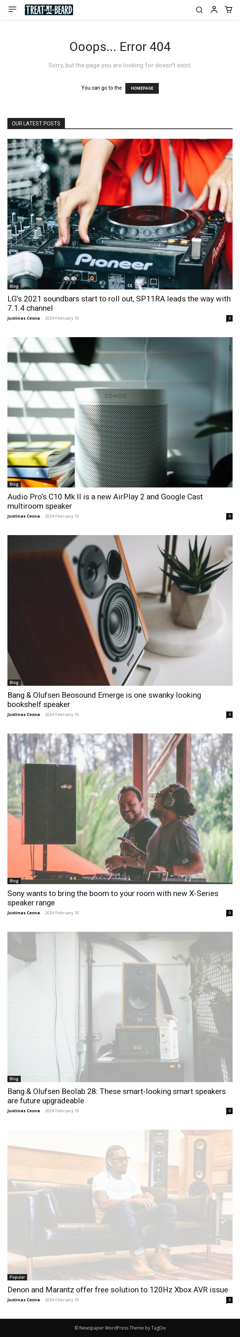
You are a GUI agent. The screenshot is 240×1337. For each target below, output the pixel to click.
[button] (199, 10)
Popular (17, 1277)
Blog (14, 286)
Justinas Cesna (23, 318)
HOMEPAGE (142, 88)
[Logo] (49, 9)
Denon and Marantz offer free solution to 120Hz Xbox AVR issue (117, 1289)
